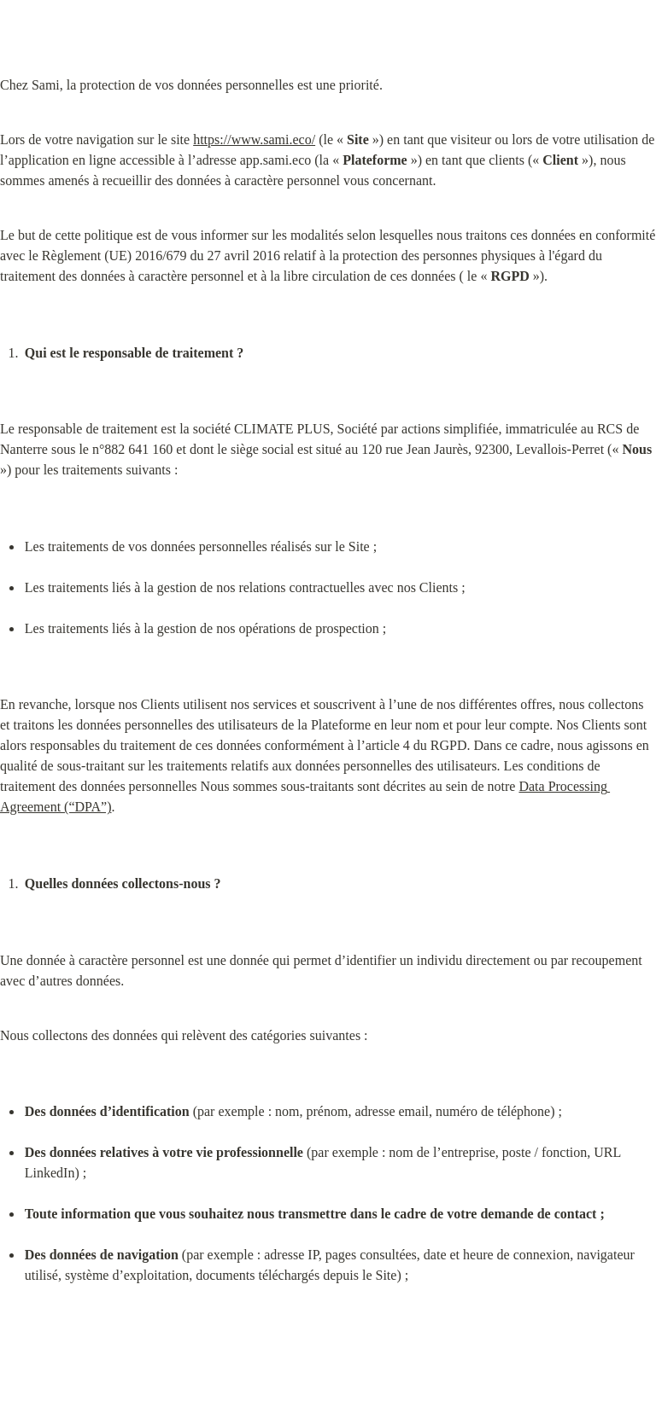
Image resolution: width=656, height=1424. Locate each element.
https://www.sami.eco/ (254, 139)
